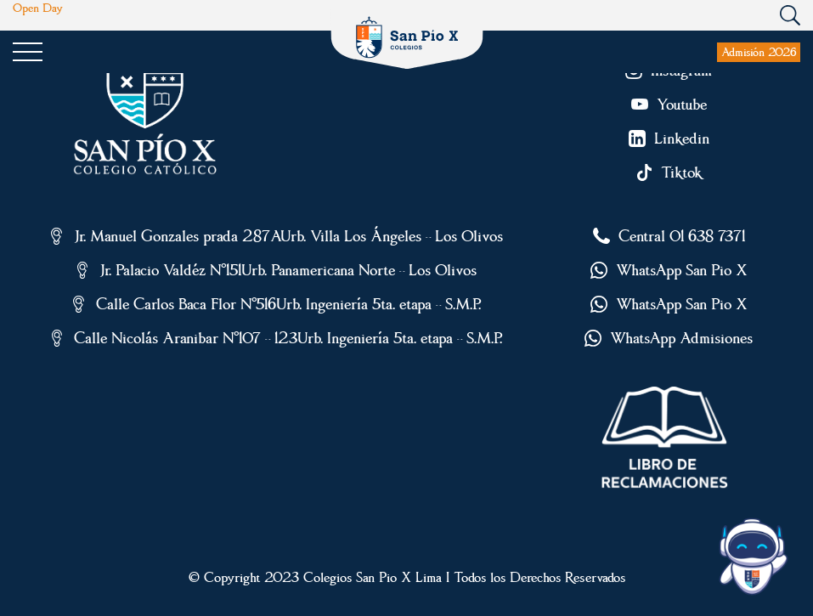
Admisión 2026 (758, 51)
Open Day (38, 9)
